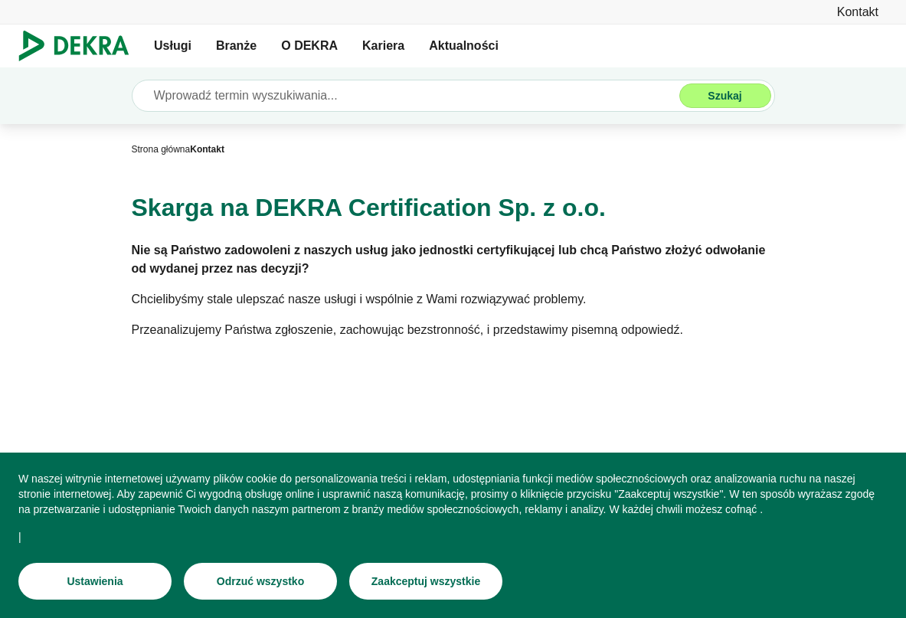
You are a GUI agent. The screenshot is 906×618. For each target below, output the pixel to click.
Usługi (172, 45)
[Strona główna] (161, 149)
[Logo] (80, 46)
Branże (236, 45)
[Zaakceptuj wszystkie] (425, 582)
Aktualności (464, 45)
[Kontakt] (858, 12)
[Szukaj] (725, 95)
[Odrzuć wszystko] (260, 582)
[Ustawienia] (95, 582)
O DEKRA (309, 45)
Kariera (383, 45)
